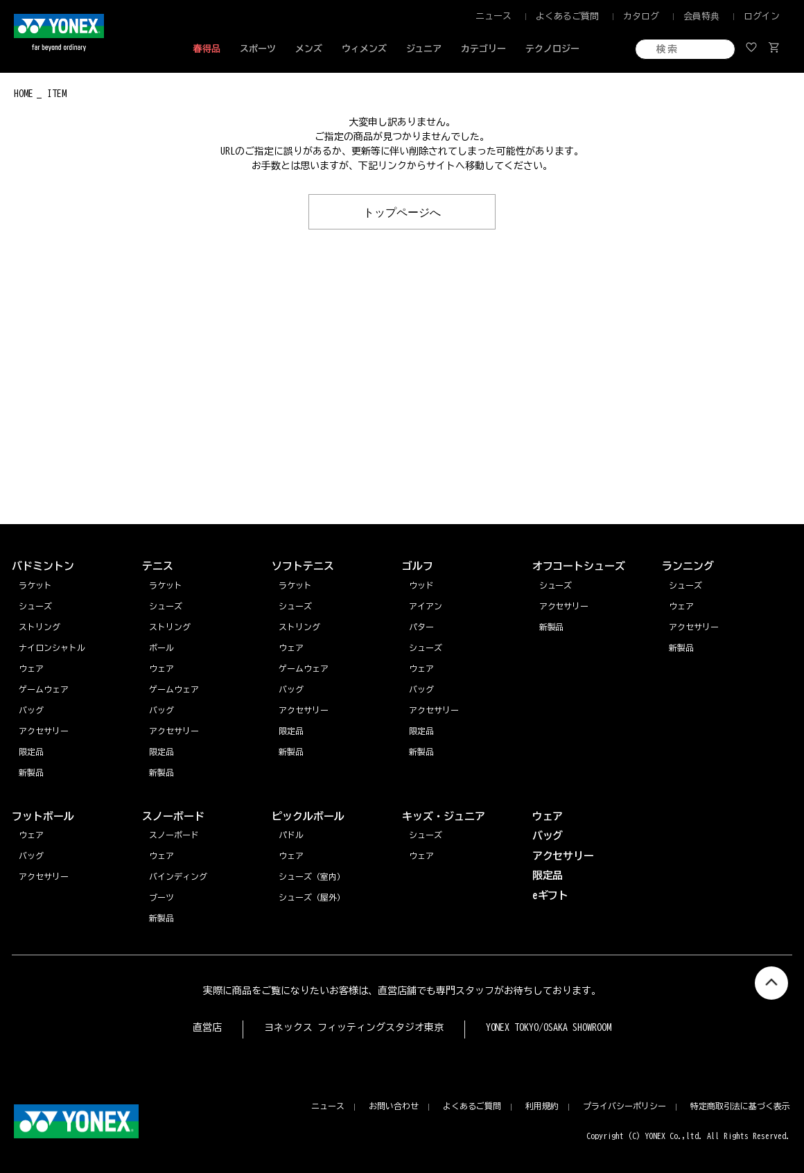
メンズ (308, 48)
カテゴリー (483, 48)
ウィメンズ (364, 48)
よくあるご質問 (567, 16)
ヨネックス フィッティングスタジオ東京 (354, 1027)
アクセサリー (694, 627)
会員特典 (701, 16)
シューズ (685, 585)
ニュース (493, 16)
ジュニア (424, 48)
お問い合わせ (394, 1106)
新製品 (681, 647)
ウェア (681, 606)
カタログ (641, 16)
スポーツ (258, 48)
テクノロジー (552, 48)
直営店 (207, 1027)
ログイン (762, 16)
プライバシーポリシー (624, 1106)
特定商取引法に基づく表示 (740, 1106)
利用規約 (542, 1106)
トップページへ (402, 211)
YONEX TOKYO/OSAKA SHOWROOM (549, 1027)
